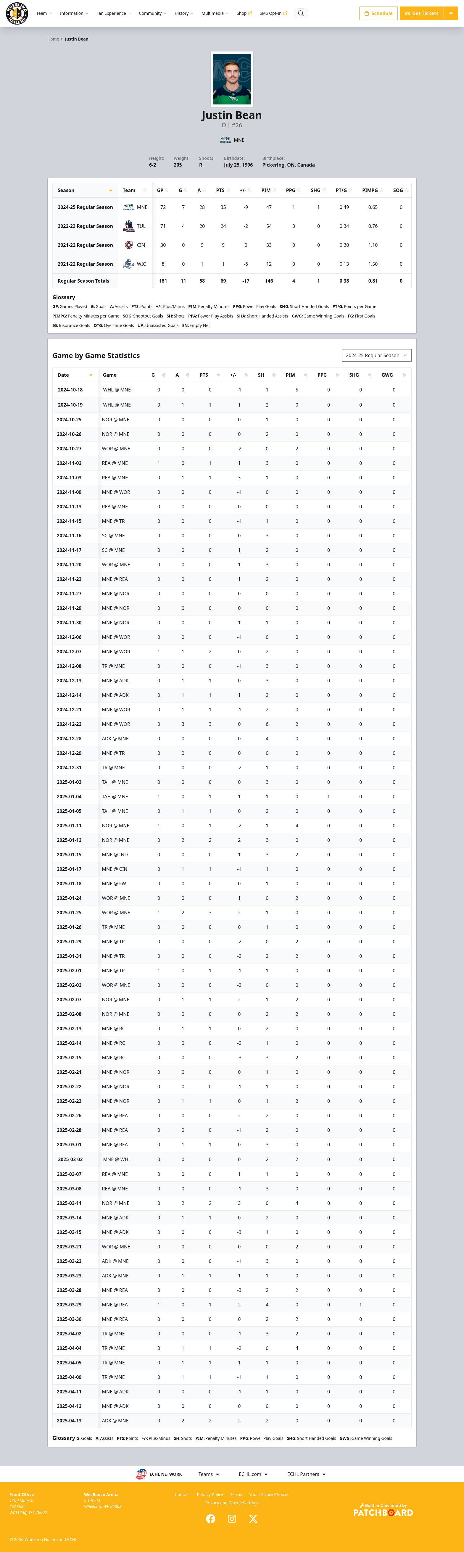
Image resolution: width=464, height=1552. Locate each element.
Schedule (378, 13)
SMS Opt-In (273, 13)
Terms (236, 1494)
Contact (182, 1494)
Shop (244, 13)
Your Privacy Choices (269, 1494)
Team (44, 13)
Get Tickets (422, 13)
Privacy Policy (210, 1494)
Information (74, 13)
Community (153, 13)
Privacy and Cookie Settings (232, 1503)
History (184, 13)
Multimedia (216, 13)
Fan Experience (114, 13)
